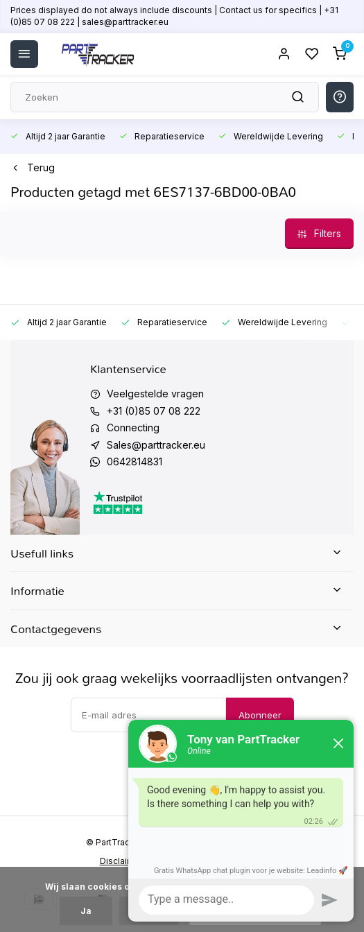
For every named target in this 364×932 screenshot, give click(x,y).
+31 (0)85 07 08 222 (153, 411)
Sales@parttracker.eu (156, 445)
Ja (86, 911)
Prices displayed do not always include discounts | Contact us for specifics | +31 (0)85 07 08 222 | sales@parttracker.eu (174, 16)
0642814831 (134, 461)
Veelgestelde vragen (155, 393)
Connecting (133, 427)
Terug (32, 167)
